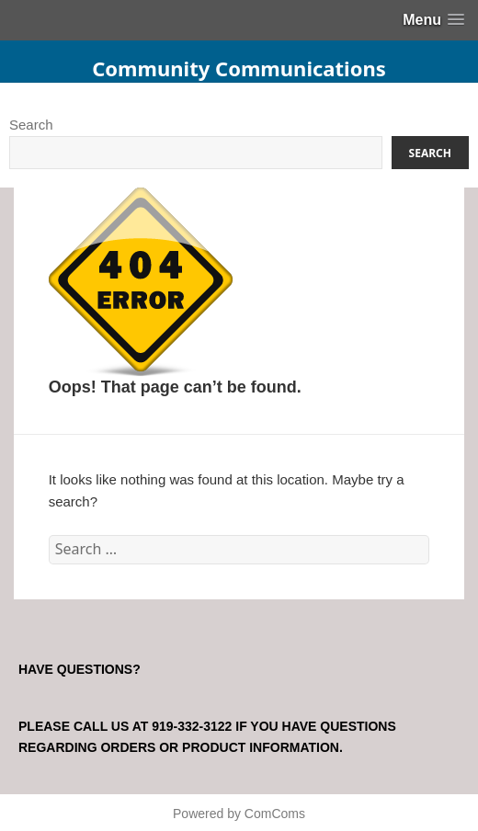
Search (31, 124)
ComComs (275, 813)
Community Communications (239, 68)
